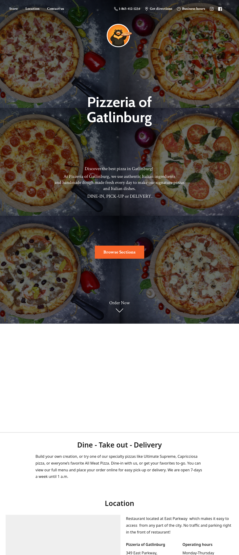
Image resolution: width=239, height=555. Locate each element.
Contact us (55, 8)
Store (13, 8)
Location (32, 8)
